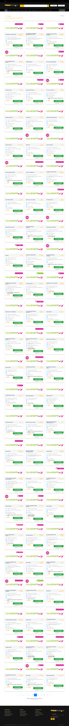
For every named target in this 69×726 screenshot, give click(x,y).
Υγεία (44, 10)
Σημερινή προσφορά (8, 711)
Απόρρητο (28, 724)
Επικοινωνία (37, 715)
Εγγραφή (61, 5)
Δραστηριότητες (34, 10)
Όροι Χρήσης (23, 724)
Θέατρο (50, 10)
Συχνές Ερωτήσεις (22, 712)
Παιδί (38, 10)
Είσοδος (53, 5)
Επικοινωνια (62, 1)
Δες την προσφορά (18, 45)
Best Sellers (9, 10)
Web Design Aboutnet (61, 724)
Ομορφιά (41, 10)
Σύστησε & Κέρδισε (7, 715)
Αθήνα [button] (22, 5)
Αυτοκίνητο (22, 10)
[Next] (50, 695)
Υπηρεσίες (29, 10)
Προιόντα (26, 10)
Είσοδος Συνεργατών (38, 712)
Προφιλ (59, 1)
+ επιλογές (8, 66)
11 (47, 695)
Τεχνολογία (14, 10)
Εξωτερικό (18, 10)
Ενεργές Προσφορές (8, 712)
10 (44, 695)
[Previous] (18, 695)
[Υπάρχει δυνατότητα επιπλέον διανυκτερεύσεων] (36, 202)
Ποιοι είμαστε (37, 711)
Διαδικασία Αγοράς (23, 711)
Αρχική (6, 10)
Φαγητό (47, 10)
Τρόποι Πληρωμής (22, 715)
